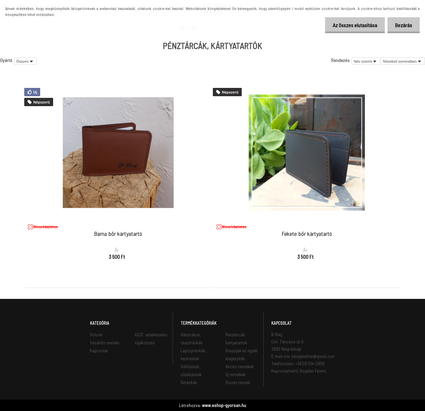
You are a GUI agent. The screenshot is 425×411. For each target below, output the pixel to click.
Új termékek (235, 374)
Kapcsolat (99, 350)
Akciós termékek (239, 366)
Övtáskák (189, 382)
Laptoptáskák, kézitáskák (193, 354)
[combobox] (366, 61)
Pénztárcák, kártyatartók (236, 338)
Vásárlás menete (104, 342)
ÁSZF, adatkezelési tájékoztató (151, 338)
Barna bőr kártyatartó (118, 234)
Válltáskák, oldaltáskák (191, 370)
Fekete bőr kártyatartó (307, 234)
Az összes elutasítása (353, 25)
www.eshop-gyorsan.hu (224, 405)
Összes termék (237, 382)
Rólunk (96, 334)
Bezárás (402, 25)
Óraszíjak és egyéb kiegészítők (241, 354)
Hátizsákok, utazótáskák (192, 338)
